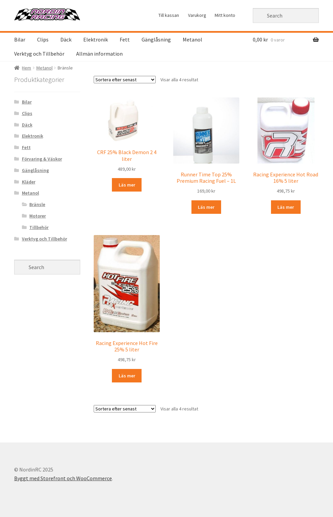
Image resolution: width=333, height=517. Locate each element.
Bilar (19, 39)
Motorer (37, 216)
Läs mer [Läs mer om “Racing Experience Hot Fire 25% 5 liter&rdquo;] (127, 376)
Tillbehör (39, 227)
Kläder (28, 182)
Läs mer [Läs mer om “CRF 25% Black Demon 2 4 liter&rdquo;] (127, 185)
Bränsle (37, 204)
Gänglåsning (156, 39)
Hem (26, 68)
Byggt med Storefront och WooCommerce (63, 478)
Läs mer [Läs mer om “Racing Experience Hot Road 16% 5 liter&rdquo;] (285, 207)
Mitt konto (225, 15)
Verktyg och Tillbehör (39, 53)
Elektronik (95, 39)
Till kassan (168, 15)
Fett (125, 39)
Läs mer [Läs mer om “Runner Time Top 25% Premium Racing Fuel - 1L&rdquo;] (206, 207)
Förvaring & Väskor (42, 159)
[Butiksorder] (125, 79)
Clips (43, 39)
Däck (65, 39)
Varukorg (197, 15)
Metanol (192, 39)
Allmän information (99, 53)
